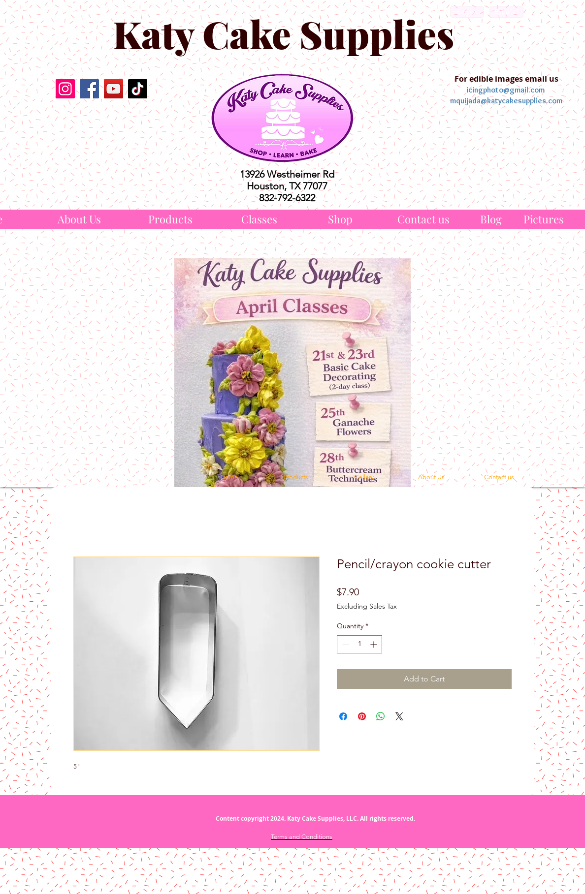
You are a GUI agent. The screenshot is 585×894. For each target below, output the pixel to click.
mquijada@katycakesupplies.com (506, 100)
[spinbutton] (359, 644)
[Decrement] (344, 644)
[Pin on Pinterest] (362, 716)
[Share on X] (399, 716)
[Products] (170, 219)
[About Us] (79, 219)
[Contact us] (423, 219)
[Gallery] (364, 477)
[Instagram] (65, 88)
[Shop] (340, 219)
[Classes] (259, 219)
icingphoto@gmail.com (505, 89)
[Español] (506, 12)
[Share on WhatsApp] (381, 716)
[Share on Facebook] (343, 716)
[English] (467, 12)
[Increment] (374, 644)
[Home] (229, 477)
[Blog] (491, 219)
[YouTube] (113, 88)
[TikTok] (137, 88)
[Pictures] (543, 219)
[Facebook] (89, 88)
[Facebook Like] (101, 125)
